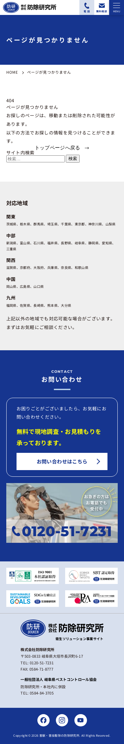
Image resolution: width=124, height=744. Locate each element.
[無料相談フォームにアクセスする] (101, 7)
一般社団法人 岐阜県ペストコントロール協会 (59, 679)
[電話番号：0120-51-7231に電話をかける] (86, 7)
